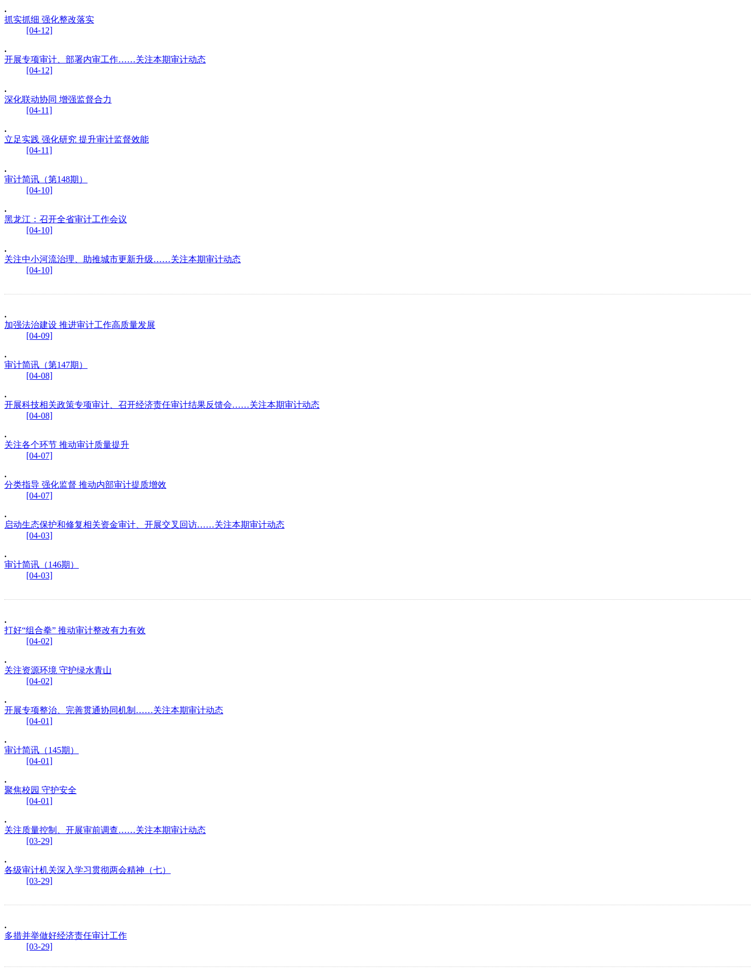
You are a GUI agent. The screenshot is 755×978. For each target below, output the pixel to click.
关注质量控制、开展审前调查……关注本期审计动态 (105, 830)
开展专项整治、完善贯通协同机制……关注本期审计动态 (113, 710)
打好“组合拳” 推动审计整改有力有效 (75, 630)
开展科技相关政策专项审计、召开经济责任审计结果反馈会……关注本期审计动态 (162, 404)
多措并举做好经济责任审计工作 (65, 935)
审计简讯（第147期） (46, 364)
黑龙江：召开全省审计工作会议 (65, 219)
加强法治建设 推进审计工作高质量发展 (79, 324)
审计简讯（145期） (41, 750)
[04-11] (39, 110)
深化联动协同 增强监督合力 (58, 99)
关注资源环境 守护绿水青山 (58, 670)
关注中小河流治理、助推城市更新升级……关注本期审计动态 (122, 259)
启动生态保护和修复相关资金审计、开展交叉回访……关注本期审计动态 (144, 524)
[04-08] (39, 375)
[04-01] (39, 721)
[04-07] (39, 455)
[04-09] (39, 335)
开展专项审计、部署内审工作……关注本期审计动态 (105, 59)
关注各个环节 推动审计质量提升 (66, 444)
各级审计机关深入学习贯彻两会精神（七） (87, 870)
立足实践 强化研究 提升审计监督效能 (76, 139)
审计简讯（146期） (41, 564)
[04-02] (39, 641)
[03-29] (39, 841)
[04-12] (39, 30)
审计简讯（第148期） (46, 179)
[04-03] (39, 535)
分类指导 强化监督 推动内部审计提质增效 (85, 484)
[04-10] (39, 190)
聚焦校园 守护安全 (40, 790)
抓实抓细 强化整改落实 (49, 19)
